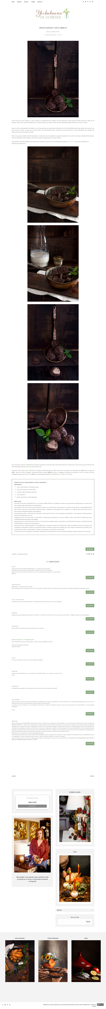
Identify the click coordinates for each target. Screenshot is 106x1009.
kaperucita (15, 626)
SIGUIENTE (14, 776)
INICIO (13, 1)
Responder (90, 577)
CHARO (13, 658)
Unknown (14, 671)
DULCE (60, 34)
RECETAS (26, 1)
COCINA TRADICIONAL (50, 34)
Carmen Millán (57, 1004)
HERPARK (93, 1006)
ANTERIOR (92, 776)
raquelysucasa (16, 584)
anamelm (14, 613)
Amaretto (71, 141)
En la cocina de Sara (18, 599)
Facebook (69, 474)
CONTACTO (40, 1)
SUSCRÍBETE (32, 806)
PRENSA (33, 1)
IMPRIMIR (90, 549)
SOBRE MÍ (19, 1)
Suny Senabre (15, 699)
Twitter (63, 474)
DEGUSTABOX (29, 464)
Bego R (14, 566)
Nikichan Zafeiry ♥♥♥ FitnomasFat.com (23, 639)
